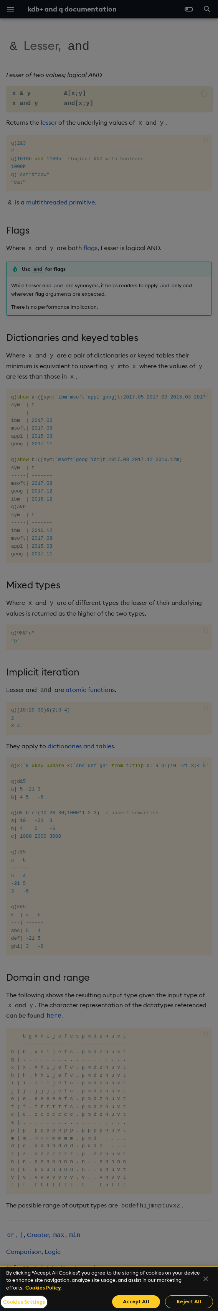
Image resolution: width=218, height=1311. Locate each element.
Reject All (189, 1301)
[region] (109, 1289)
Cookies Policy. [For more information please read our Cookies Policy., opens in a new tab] (43, 1288)
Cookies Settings (24, 1302)
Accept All (136, 1301)
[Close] (205, 1278)
